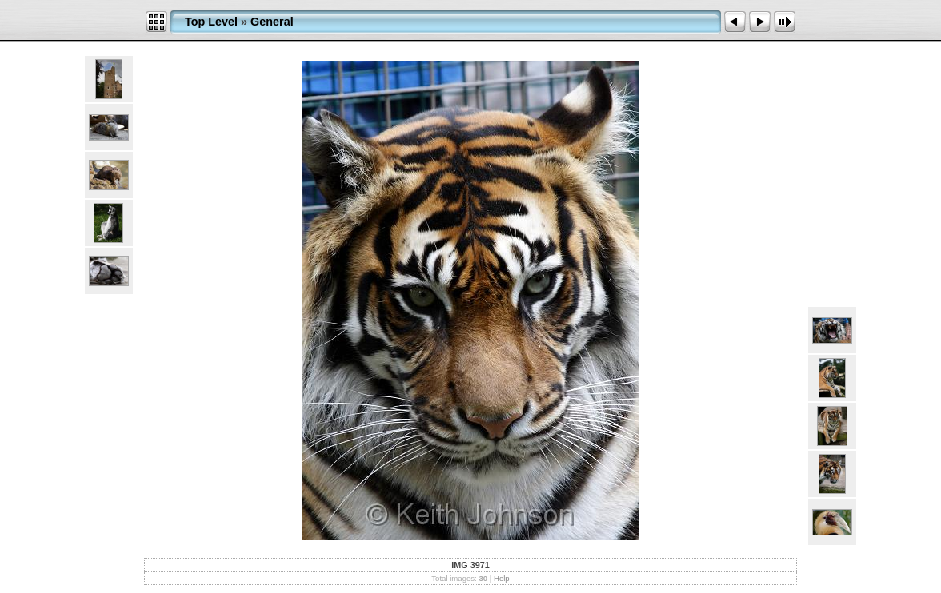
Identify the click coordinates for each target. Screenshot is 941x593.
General (272, 21)
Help (502, 578)
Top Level (211, 21)
